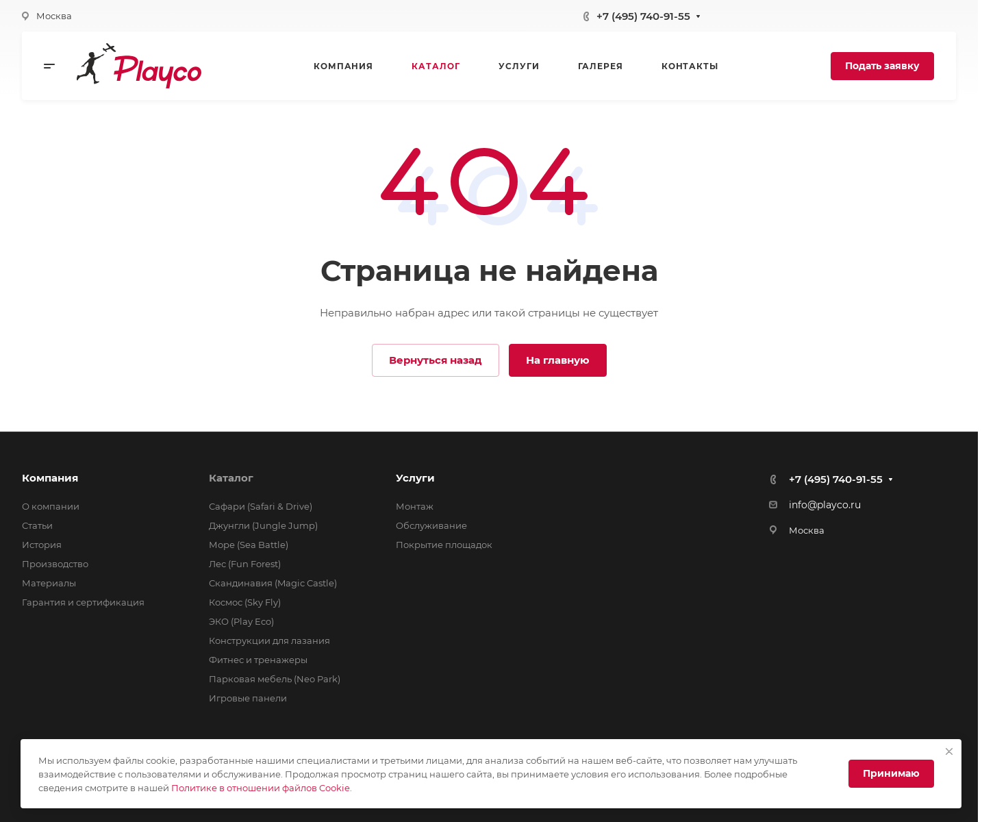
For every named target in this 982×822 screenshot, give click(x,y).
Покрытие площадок (444, 544)
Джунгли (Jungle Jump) (263, 525)
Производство (55, 563)
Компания (50, 477)
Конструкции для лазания (269, 640)
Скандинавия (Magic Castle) (273, 582)
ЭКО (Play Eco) (241, 621)
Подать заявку (882, 66)
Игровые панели (248, 698)
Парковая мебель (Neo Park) (274, 678)
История (42, 544)
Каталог (231, 477)
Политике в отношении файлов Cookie (260, 787)
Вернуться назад (435, 359)
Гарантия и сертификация (83, 602)
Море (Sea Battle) (248, 544)
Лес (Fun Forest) (245, 563)
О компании (50, 506)
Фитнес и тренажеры (258, 659)
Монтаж (414, 506)
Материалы (49, 582)
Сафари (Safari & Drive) (260, 506)
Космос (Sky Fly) (245, 602)
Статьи (37, 525)
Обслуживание (431, 525)
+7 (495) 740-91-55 (643, 16)
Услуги (415, 477)
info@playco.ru (825, 505)
